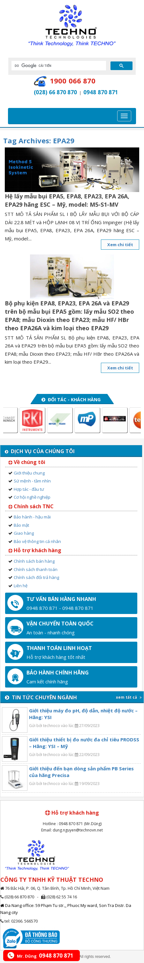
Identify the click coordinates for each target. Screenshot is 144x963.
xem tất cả (129, 697)
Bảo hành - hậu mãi (32, 517)
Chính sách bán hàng (34, 561)
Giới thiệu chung (29, 473)
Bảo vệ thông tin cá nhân (37, 541)
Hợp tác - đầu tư (29, 489)
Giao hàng (24, 533)
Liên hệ (20, 585)
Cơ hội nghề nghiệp (32, 497)
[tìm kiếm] (58, 65)
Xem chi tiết (120, 244)
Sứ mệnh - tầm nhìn (32, 481)
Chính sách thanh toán (35, 569)
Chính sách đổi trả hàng (36, 577)
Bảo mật (21, 525)
